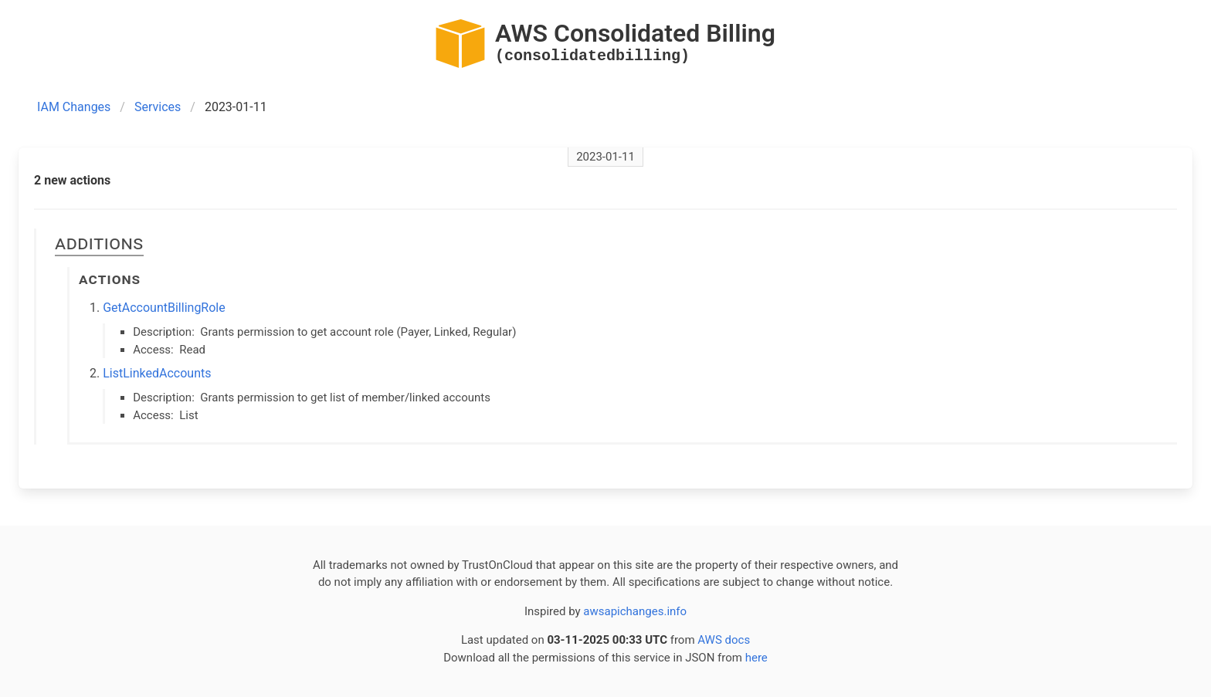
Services (157, 107)
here (756, 658)
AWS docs (723, 640)
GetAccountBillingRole (164, 307)
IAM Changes (73, 107)
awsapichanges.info (635, 611)
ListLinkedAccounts (157, 373)
